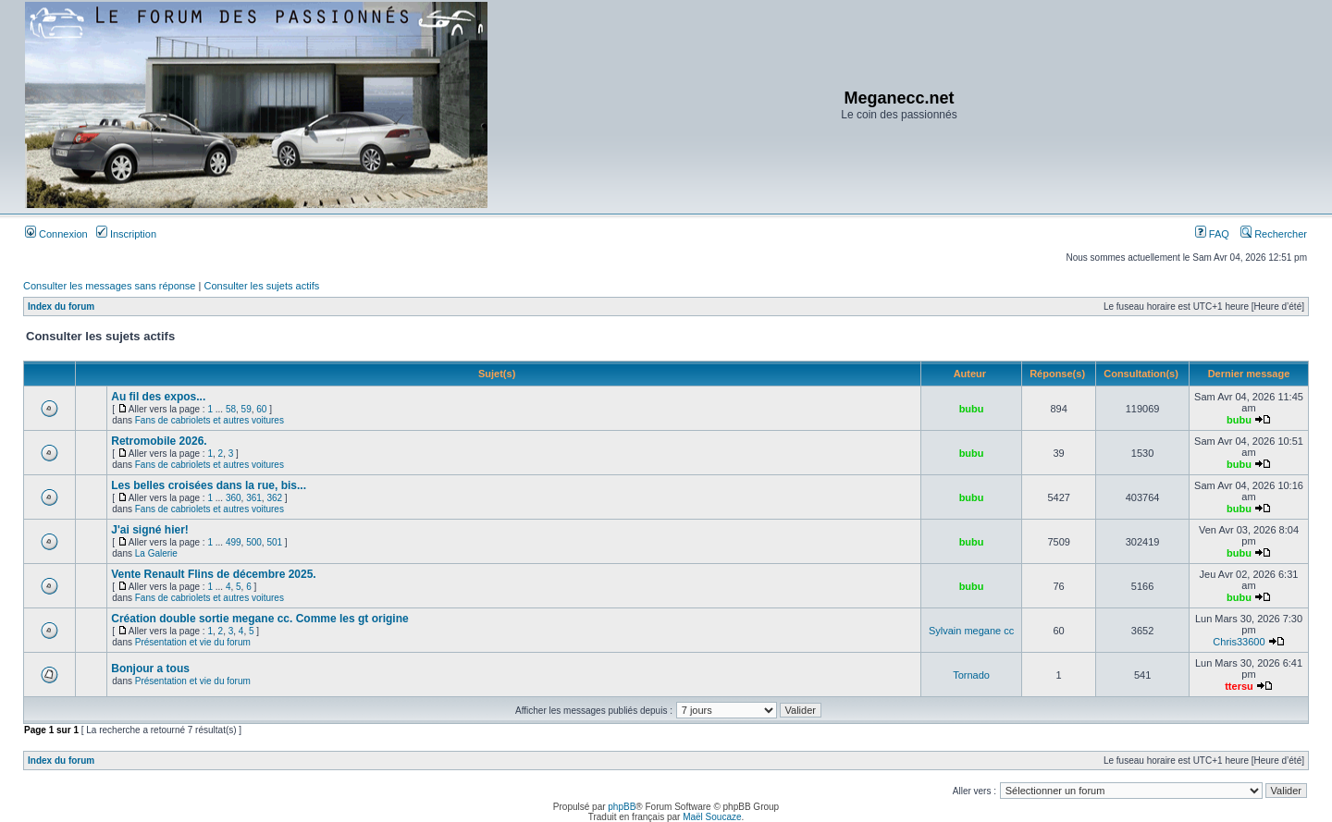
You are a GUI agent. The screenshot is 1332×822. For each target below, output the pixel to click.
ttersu (1239, 686)
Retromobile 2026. (158, 441)
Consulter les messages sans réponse (109, 285)
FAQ (1212, 233)
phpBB (621, 807)
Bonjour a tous (150, 668)
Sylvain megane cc (971, 630)
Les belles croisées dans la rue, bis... (208, 485)
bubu (971, 408)
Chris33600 (1238, 641)
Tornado (971, 675)
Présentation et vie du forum (193, 642)
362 (274, 498)
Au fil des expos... (158, 396)
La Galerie (156, 553)
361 (254, 498)
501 (274, 542)
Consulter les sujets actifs (261, 285)
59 (246, 409)
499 (233, 542)
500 (254, 542)
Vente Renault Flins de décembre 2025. (213, 574)
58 (231, 409)
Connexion (56, 233)
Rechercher (1273, 233)
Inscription (126, 233)
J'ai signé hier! (150, 529)
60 (261, 409)
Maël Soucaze (712, 817)
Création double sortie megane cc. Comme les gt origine (259, 618)
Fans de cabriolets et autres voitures (209, 420)
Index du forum (61, 306)
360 (233, 498)
